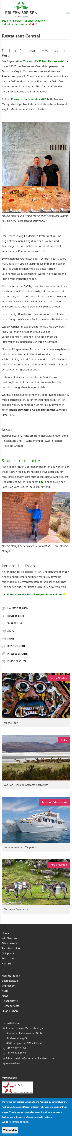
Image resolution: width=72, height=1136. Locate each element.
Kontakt (6, 963)
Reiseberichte (14, 646)
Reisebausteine (11, 948)
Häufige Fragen (15, 608)
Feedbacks (8, 958)
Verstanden (10, 1130)
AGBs (8, 631)
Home (5, 933)
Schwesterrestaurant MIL (23, 460)
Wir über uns (9, 938)
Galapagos (8, 953)
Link (41, 482)
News (8, 638)
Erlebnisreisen (10, 943)
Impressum (12, 623)
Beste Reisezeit (14, 616)
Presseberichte (15, 653)
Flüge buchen (14, 661)
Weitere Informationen (15, 1122)
